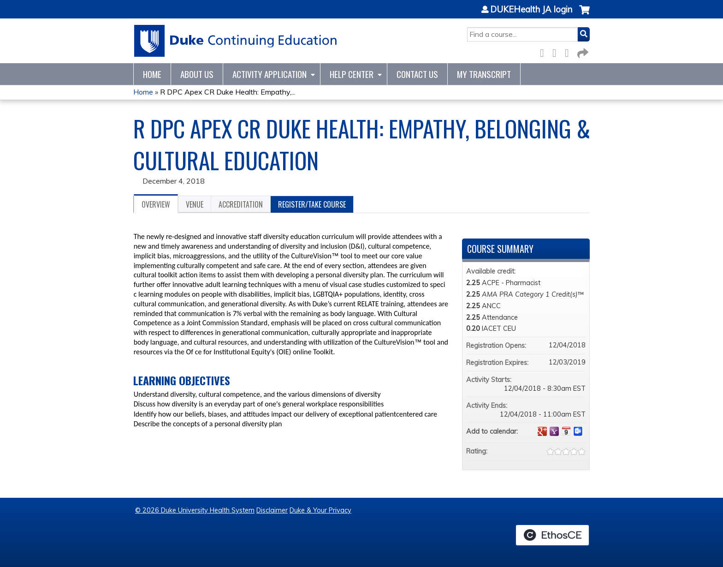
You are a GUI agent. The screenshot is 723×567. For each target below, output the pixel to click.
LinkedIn (569, 51)
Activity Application (269, 74)
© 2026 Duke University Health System (195, 510)
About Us (196, 74)
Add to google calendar (542, 431)
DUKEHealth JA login (531, 10)
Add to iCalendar (566, 431)
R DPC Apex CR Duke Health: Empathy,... (228, 91)
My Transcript (484, 74)
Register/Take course (312, 204)
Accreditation (241, 204)
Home (152, 74)
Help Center (351, 74)
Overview (156, 204)
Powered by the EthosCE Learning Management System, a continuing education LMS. (552, 535)
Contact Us (417, 74)
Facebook (544, 51)
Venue (194, 204)
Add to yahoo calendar (554, 431)
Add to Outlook (578, 431)
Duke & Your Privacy (320, 510)
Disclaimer (272, 510)
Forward (582, 51)
